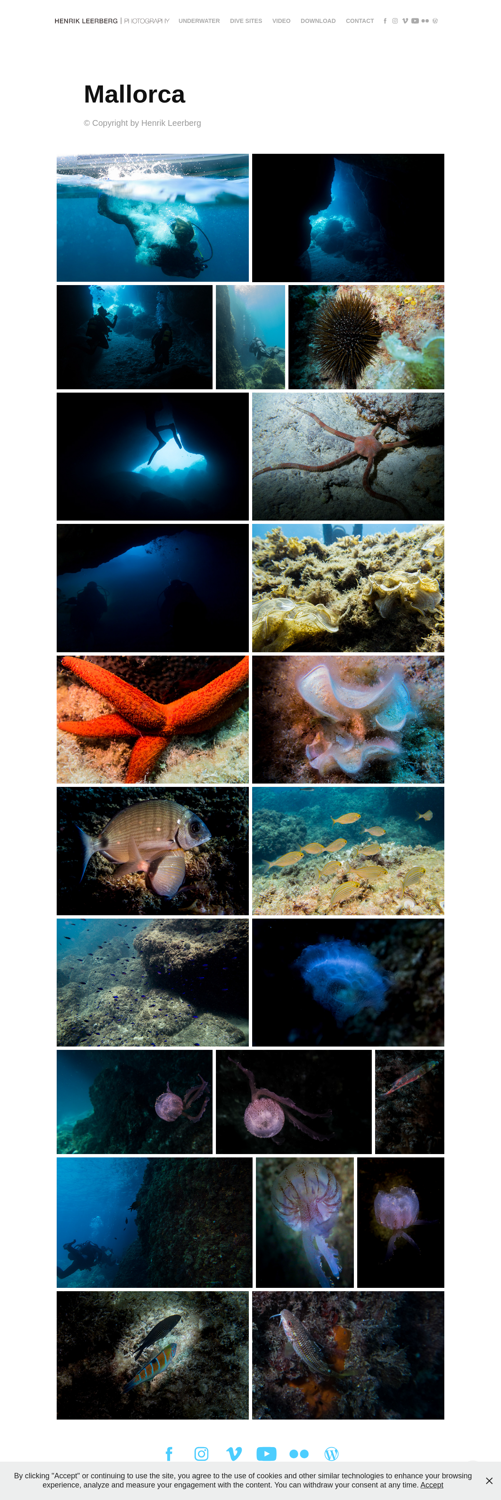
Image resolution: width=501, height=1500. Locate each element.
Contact (360, 21)
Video (282, 21)
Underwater (199, 21)
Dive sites (246, 21)
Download (318, 21)
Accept (432, 1485)
